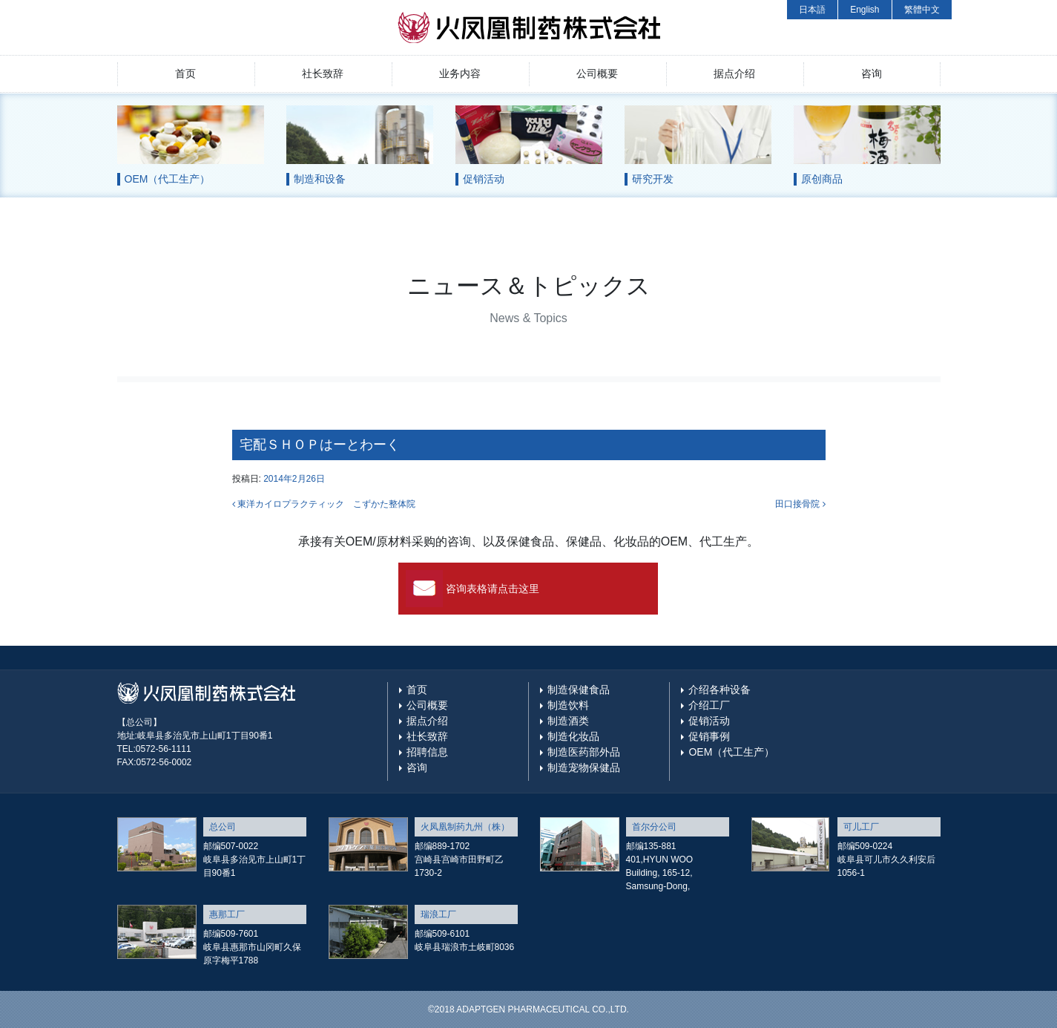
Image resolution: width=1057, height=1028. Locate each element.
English (864, 9)
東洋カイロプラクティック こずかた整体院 (323, 504)
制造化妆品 (573, 736)
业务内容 (460, 73)
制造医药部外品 (583, 752)
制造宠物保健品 (583, 767)
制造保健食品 (578, 689)
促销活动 (709, 721)
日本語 (812, 9)
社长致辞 (322, 73)
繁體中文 (922, 9)
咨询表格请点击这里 (492, 589)
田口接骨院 (800, 504)
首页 (185, 73)
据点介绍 (734, 73)
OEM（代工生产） (731, 752)
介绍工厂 (709, 705)
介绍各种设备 (719, 689)
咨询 (871, 73)
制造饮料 (568, 705)
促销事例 (709, 736)
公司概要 (597, 73)
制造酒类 (568, 721)
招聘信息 (427, 752)
